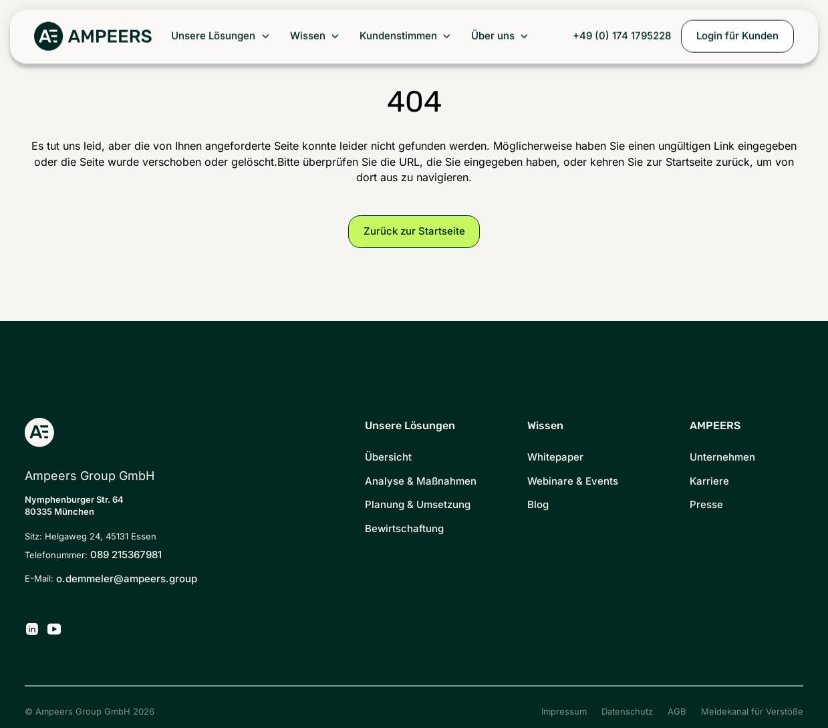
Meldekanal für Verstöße (752, 712)
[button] (221, 37)
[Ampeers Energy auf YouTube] (54, 629)
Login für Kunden (737, 36)
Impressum (564, 712)
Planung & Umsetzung (417, 505)
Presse (706, 505)
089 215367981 (126, 555)
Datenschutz (627, 712)
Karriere (709, 481)
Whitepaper (555, 457)
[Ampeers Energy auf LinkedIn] (32, 629)
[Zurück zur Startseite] (93, 36)
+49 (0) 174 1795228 (622, 36)
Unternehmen (722, 457)
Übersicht (388, 457)
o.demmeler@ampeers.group (126, 579)
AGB (677, 712)
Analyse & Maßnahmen (420, 481)
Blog (538, 505)
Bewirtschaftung (404, 529)
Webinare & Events (572, 481)
